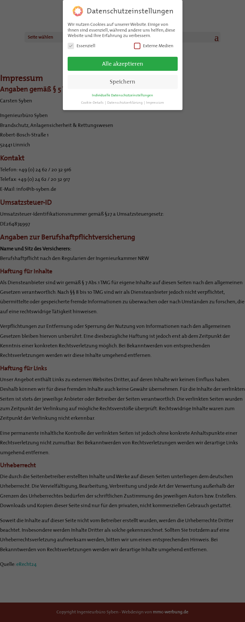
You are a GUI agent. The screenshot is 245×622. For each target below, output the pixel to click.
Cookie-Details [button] (92, 102)
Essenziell (81, 45)
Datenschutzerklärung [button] (125, 102)
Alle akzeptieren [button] (122, 63)
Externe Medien (153, 45)
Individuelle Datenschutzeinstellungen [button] (122, 95)
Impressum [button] (155, 102)
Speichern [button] (122, 81)
